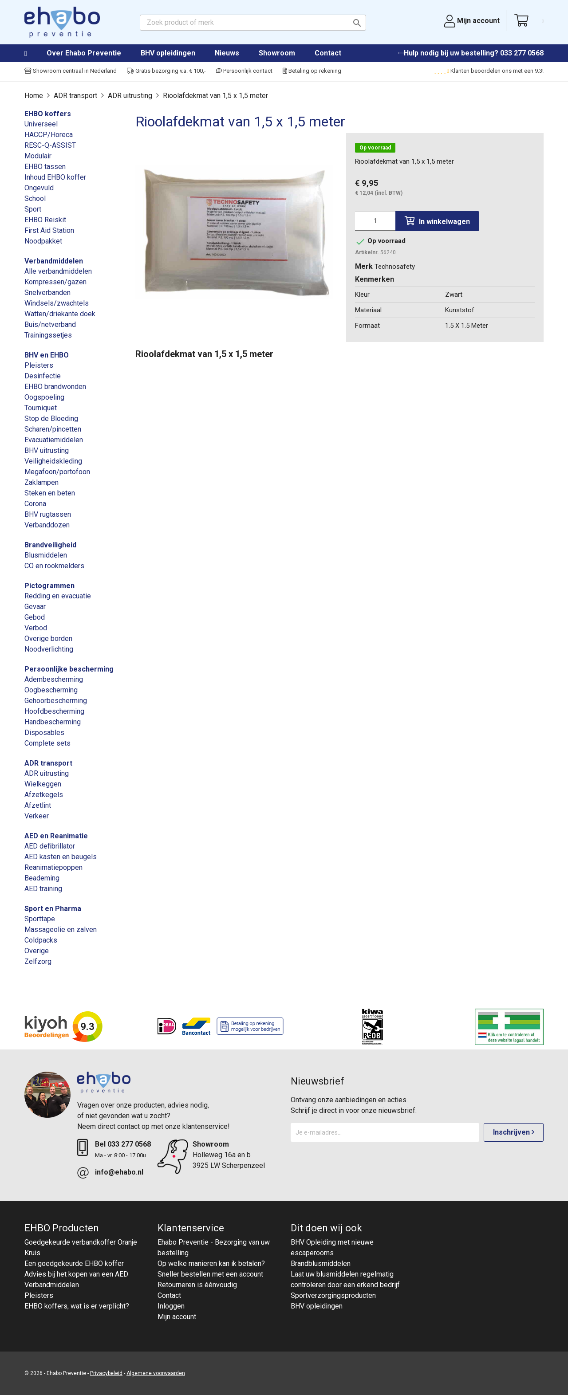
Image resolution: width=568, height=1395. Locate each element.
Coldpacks (40, 940)
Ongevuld (39, 188)
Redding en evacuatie (57, 596)
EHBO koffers (47, 114)
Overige (36, 951)
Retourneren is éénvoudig (197, 1285)
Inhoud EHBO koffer (55, 177)
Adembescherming (53, 679)
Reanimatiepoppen (53, 867)
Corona (35, 503)
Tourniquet (40, 408)
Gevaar (35, 606)
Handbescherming (52, 722)
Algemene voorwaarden (155, 1373)
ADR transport (48, 763)
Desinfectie (42, 376)
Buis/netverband (50, 324)
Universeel (41, 124)
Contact (328, 53)
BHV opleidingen (168, 53)
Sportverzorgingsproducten (333, 1295)
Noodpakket (43, 241)
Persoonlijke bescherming (69, 669)
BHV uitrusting (46, 450)
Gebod (34, 617)
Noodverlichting (48, 649)
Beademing (41, 878)
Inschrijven (513, 1132)
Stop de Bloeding (51, 418)
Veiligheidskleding (53, 461)
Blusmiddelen (45, 555)
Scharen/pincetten (52, 429)
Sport (32, 209)
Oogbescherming (51, 690)
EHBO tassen (45, 166)
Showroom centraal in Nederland (70, 70)
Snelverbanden (47, 292)
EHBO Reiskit (45, 220)
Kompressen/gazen (55, 282)
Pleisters (38, 365)
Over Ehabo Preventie (84, 53)
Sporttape (39, 919)
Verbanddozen (47, 525)
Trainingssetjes (48, 335)
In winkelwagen (437, 221)
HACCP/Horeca (48, 134)
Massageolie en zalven (60, 929)
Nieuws (227, 53)
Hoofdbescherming (54, 711)
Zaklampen (41, 482)
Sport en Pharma (52, 908)
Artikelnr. (367, 252)
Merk (364, 266)
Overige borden (48, 638)
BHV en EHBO (46, 355)
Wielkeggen (42, 784)
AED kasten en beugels (60, 857)
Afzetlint (37, 805)
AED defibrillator (49, 846)
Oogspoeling (44, 397)
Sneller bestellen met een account (210, 1274)
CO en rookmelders (54, 566)
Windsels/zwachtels (56, 303)
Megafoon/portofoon (57, 472)
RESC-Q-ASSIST (50, 145)
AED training (43, 888)
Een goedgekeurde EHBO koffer (74, 1263)
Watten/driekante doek (59, 314)
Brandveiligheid (50, 545)
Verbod (35, 628)
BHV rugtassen (47, 514)
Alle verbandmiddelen (58, 271)
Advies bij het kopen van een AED (76, 1274)
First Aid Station (49, 230)
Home (34, 54)
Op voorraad (375, 148)
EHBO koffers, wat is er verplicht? (76, 1306)
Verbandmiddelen (53, 261)
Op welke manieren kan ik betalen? (211, 1263)
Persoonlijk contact (244, 70)
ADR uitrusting (46, 773)
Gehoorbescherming (55, 700)
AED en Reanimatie (56, 836)
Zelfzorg (37, 961)
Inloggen (171, 1306)
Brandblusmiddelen (321, 1263)
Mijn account (177, 1316)
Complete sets (47, 743)
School (35, 198)
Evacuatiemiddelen (53, 440)
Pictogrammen (49, 586)
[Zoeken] (253, 23)
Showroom (277, 53)
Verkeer (36, 816)
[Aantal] (375, 221)
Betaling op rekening (312, 70)
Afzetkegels (43, 794)
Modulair (37, 156)
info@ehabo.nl (119, 1172)
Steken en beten (49, 493)
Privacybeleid (106, 1373)
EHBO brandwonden (55, 386)
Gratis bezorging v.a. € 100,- (166, 70)
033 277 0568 (522, 53)
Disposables (44, 732)
